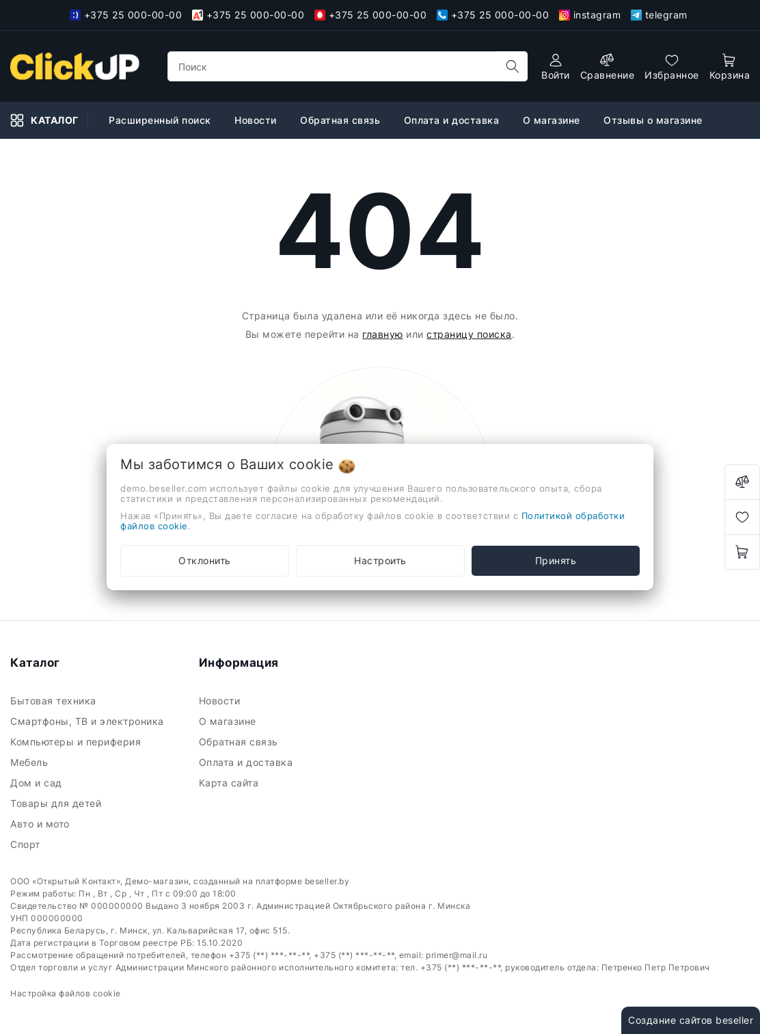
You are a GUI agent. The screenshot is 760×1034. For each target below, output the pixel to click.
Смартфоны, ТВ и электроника (88, 721)
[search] (513, 66)
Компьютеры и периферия (77, 741)
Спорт (26, 844)
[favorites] (671, 66)
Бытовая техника (54, 700)
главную (382, 334)
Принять (556, 560)
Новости (221, 700)
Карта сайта (230, 782)
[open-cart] (729, 66)
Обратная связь (240, 741)
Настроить (380, 560)
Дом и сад (37, 782)
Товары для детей (57, 803)
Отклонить (204, 560)
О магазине (229, 721)
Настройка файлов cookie (65, 993)
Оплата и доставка (247, 762)
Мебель (30, 762)
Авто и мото (41, 824)
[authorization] (555, 66)
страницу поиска (469, 334)
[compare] (607, 66)
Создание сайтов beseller (690, 1020)
